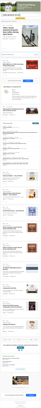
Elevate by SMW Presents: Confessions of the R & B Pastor (12, 306)
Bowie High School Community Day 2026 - (15, 148)
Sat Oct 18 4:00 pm (6, 266)
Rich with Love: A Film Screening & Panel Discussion (13, 64)
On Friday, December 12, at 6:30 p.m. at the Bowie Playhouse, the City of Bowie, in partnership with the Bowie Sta (13, 69)
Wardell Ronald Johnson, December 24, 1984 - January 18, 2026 (15, 158)
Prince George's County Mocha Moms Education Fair (12, 227)
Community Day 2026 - (11, 127)
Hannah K (5, 181)
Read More (4, 128)
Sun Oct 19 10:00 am (7, 191)
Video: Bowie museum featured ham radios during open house (11, 31)
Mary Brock (5, 331)
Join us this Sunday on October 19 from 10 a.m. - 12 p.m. (13, 197)
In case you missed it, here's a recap (9, 36)
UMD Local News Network (8, 112)
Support (36, 54)
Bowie (4, 25)
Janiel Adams (5, 293)
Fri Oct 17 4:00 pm (6, 209)
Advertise (28, 80)
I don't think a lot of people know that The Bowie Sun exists (14, 143)
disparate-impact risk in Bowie (9, 153)
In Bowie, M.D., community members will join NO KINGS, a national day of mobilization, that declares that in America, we (13, 273)
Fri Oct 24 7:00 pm (6, 303)
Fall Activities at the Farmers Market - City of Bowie (12, 193)
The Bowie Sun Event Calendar (8, 356)
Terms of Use (18, 407)
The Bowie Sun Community (7, 123)
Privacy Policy (23, 407)
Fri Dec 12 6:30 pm (6, 62)
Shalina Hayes (5, 235)
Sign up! (20, 347)
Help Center (23, 403)
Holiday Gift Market (9, 324)
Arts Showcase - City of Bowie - (13, 138)
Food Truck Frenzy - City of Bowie (13, 210)
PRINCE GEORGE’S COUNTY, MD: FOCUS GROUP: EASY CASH (15, 163)
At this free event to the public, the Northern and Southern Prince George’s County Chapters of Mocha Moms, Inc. (13, 232)
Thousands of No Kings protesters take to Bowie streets (13, 109)
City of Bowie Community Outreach (9, 72)
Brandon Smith (5, 38)
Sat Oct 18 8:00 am (6, 286)
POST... (35, 123)
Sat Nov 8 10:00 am (7, 322)
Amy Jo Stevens (6, 276)
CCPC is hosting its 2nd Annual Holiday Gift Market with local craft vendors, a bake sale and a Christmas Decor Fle (13, 328)
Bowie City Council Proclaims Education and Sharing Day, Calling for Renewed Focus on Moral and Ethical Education (20, 133)
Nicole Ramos (5, 114)
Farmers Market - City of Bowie (12, 176)
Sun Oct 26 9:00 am (7, 174)
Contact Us (18, 403)
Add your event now (20, 369)
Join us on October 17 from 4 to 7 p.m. (10, 213)
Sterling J (4, 312)
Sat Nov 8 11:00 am (7, 225)
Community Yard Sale (9, 288)
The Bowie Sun (12, 38)
